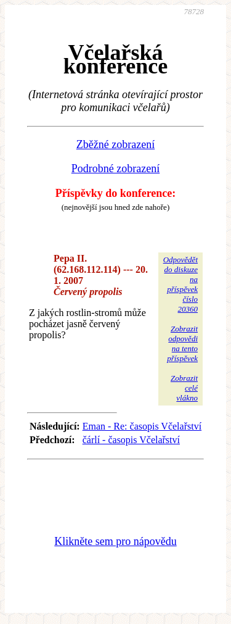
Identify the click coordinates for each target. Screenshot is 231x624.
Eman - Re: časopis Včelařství (142, 426)
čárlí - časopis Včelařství (131, 440)
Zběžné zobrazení (115, 144)
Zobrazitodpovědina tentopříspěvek (182, 343)
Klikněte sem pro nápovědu (115, 541)
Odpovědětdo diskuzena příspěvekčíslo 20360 (180, 284)
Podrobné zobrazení (115, 168)
